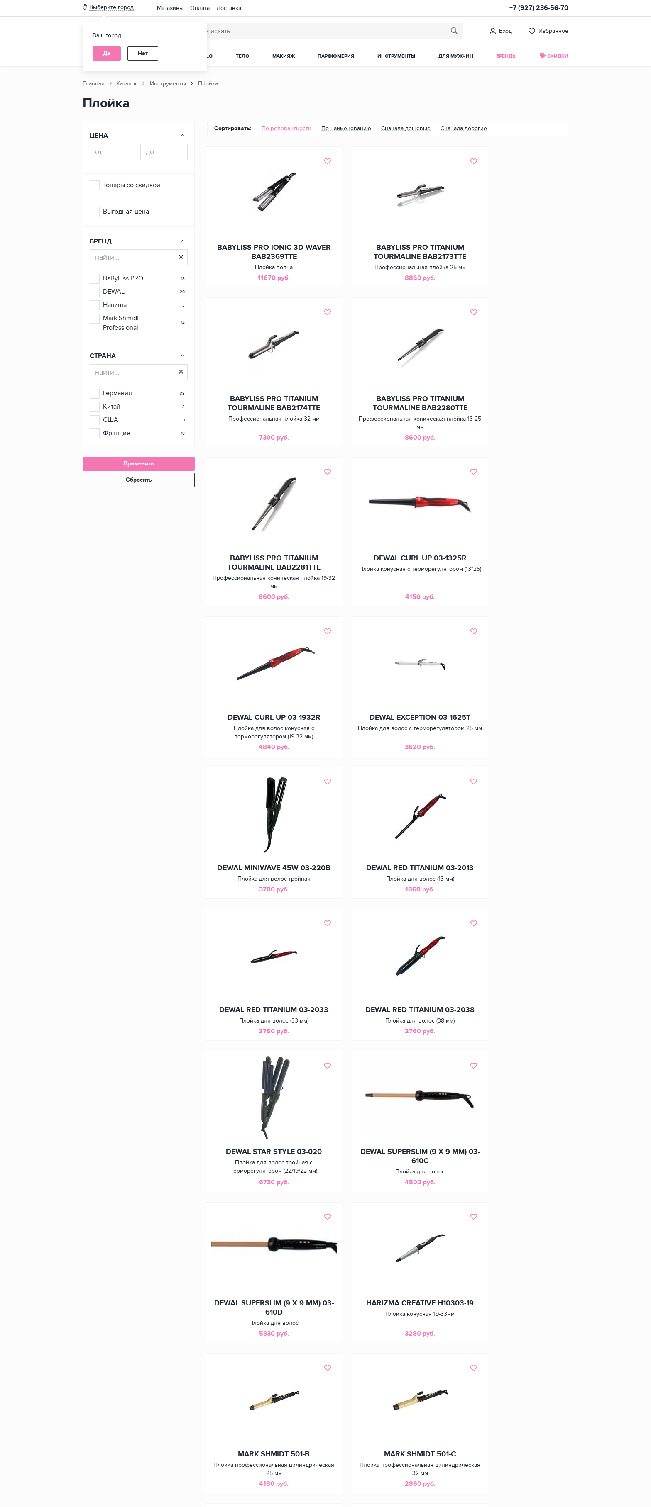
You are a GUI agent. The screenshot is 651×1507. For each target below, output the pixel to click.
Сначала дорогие (464, 128)
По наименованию (346, 128)
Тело (242, 56)
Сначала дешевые (406, 128)
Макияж (283, 56)
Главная (94, 83)
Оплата (200, 8)
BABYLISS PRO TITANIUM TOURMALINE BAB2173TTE (387, 254)
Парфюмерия (336, 56)
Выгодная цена (126, 211)
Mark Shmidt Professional (121, 323)
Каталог (127, 83)
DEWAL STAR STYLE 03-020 (263, 883)
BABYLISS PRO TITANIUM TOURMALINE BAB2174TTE (512, 254)
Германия (117, 393)
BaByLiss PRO (123, 278)
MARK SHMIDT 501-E (263, 1191)
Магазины (170, 8)
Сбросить (139, 479)
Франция (116, 433)
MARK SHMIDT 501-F (387, 1191)
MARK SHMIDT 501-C (512, 1037)
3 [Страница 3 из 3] (400, 1435)
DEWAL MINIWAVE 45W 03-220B (512, 571)
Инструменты (396, 56)
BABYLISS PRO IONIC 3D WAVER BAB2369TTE (263, 254)
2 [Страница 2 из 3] (389, 1435)
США (110, 420)
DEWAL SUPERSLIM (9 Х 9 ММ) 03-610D (512, 888)
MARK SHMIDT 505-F (263, 1345)
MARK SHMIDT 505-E (512, 1191)
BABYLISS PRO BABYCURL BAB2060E (388, 1350)
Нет (143, 53)
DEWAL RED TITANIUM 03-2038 (512, 733)
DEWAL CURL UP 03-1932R (263, 566)
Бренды (506, 56)
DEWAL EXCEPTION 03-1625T (388, 571)
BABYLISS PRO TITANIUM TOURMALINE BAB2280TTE (263, 408)
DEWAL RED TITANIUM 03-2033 (387, 733)
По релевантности (286, 128)
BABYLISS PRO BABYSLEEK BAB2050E (512, 1350)
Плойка (208, 83)
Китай (111, 406)
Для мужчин (455, 56)
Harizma (115, 305)
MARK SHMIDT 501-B (387, 1037)
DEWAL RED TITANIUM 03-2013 (263, 733)
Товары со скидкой (131, 185)
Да (106, 53)
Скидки (554, 56)
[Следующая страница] (413, 1435)
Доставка (228, 8)
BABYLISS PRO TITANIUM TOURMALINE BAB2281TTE (387, 408)
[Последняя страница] (436, 1435)
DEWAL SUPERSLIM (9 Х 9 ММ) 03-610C (388, 888)
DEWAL (114, 291)
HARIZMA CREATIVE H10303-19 (263, 1042)
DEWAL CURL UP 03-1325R (512, 403)
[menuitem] (286, 128)
